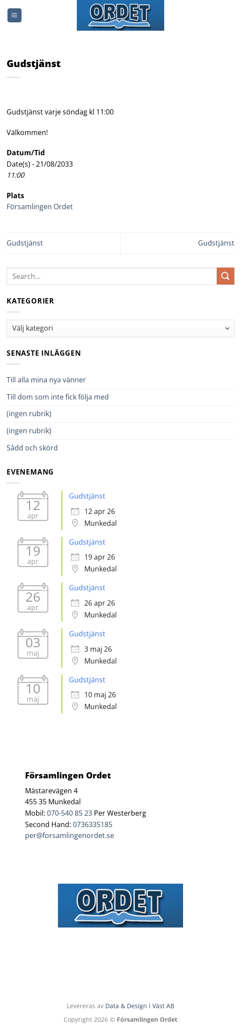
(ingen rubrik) (29, 413)
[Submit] (225, 276)
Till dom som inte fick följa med (58, 397)
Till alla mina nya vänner (54, 380)
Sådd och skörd (32, 448)
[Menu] (14, 15)
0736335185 (92, 824)
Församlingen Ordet (40, 206)
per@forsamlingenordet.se (69, 835)
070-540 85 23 (69, 813)
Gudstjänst (25, 243)
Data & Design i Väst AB (139, 1006)
